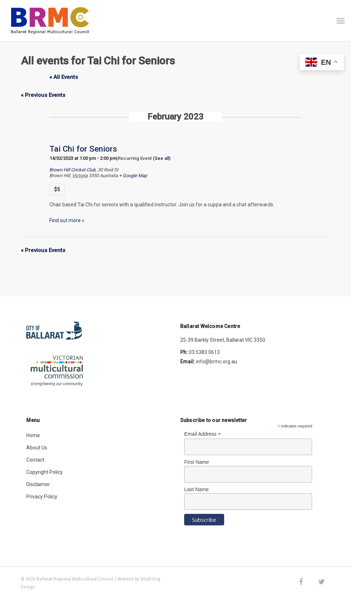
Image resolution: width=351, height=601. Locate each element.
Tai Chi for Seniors (83, 148)
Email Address (202, 434)
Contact (35, 460)
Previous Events (43, 95)
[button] (341, 20)
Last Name (196, 489)
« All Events (63, 77)
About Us (36, 447)
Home (33, 435)
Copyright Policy (44, 472)
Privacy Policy (41, 496)
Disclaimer (38, 484)
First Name (196, 462)
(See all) (161, 158)
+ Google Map (133, 175)
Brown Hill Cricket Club (72, 169)
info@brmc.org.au (216, 361)
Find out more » (66, 220)
